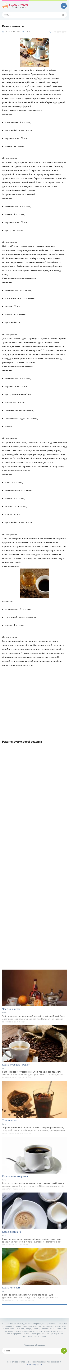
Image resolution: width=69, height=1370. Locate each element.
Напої (4, 1013)
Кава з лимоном (11, 1287)
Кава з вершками (11, 1231)
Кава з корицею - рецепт (16, 1064)
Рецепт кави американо (15, 1176)
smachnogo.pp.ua (34, 1364)
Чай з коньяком (11, 1009)
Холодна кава (9, 1120)
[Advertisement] (34, 701)
